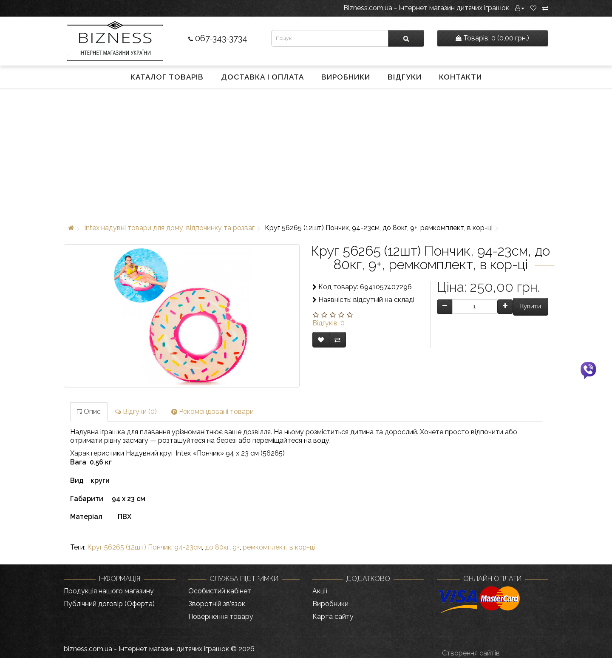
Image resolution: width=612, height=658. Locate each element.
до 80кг (217, 547)
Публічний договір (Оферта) (109, 604)
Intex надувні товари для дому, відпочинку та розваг (169, 228)
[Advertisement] (306, 154)
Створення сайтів (471, 653)
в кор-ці (302, 547)
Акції (319, 591)
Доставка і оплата (262, 77)
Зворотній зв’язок (216, 604)
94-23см (188, 547)
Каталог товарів (167, 77)
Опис (89, 411)
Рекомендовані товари (212, 411)
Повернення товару (220, 616)
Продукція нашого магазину (109, 591)
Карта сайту (333, 616)
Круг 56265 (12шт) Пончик (129, 547)
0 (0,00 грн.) (492, 38)
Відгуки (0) (136, 411)
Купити (530, 306)
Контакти (460, 77)
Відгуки (405, 77)
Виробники (345, 77)
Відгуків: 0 (328, 323)
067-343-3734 (217, 38)
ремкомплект (264, 547)
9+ (236, 547)
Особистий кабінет (219, 591)
